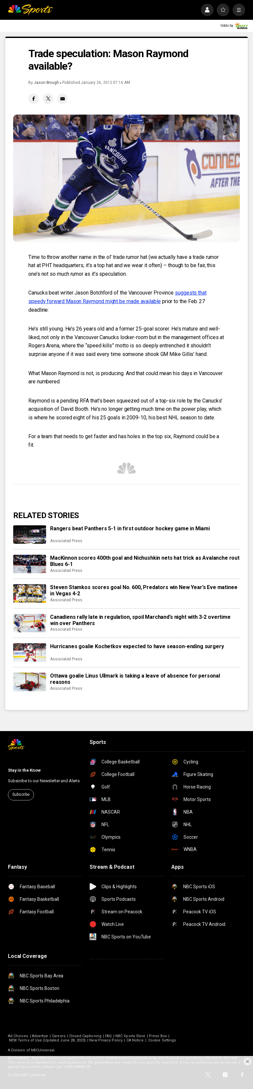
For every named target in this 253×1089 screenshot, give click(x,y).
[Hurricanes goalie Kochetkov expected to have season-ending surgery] (29, 652)
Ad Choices (18, 1036)
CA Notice (135, 1040)
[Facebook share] (33, 98)
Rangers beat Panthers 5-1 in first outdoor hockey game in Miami (130, 528)
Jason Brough (46, 82)
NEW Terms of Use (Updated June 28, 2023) (47, 1040)
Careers (58, 1036)
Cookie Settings (162, 1040)
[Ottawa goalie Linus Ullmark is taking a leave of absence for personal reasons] (29, 682)
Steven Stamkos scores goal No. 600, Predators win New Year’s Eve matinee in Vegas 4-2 (143, 590)
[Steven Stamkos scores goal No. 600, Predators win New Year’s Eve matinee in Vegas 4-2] (29, 593)
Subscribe (21, 794)
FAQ (108, 1036)
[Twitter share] (48, 98)
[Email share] (62, 98)
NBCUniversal (43, 1050)
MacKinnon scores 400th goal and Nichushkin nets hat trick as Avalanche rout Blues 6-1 (144, 561)
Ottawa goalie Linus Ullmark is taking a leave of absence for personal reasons (135, 679)
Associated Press (66, 541)
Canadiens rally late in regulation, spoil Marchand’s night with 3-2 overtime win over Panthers (140, 620)
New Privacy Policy (106, 1040)
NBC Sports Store (130, 1036)
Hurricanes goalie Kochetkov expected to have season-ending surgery (137, 646)
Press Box (158, 1036)
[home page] (30, 10)
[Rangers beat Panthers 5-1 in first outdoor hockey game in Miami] (29, 534)
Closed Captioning (85, 1036)
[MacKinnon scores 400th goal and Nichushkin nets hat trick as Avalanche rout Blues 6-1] (29, 564)
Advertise (40, 1036)
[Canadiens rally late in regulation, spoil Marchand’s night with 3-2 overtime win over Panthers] (29, 623)
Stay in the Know (24, 770)
